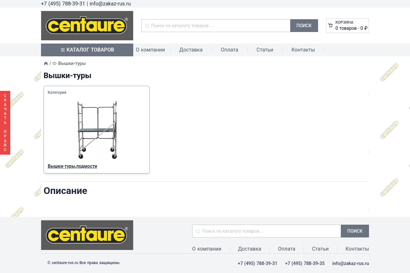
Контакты (303, 50)
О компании (150, 50)
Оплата (229, 50)
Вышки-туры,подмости (72, 166)
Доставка (190, 50)
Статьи (265, 50)
